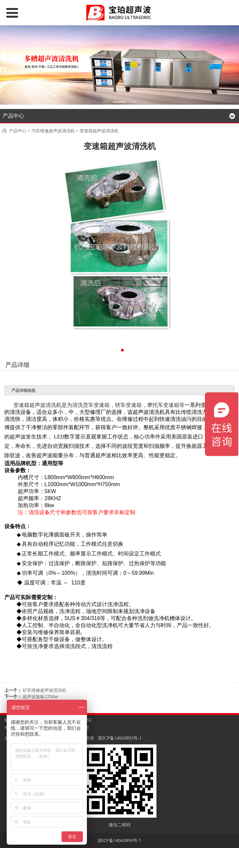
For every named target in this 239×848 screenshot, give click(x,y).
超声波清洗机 (45, 405)
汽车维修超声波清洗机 (53, 131)
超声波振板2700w (40, 696)
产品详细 (17, 365)
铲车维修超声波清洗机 (44, 690)
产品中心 (17, 131)
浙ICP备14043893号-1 (119, 738)
